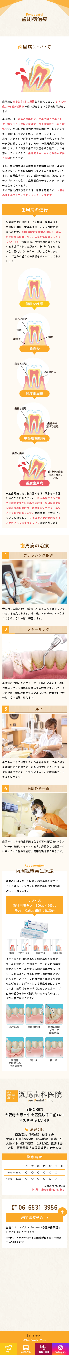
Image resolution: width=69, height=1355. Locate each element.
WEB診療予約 (34, 1217)
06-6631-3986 (34, 1207)
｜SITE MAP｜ (34, 1335)
